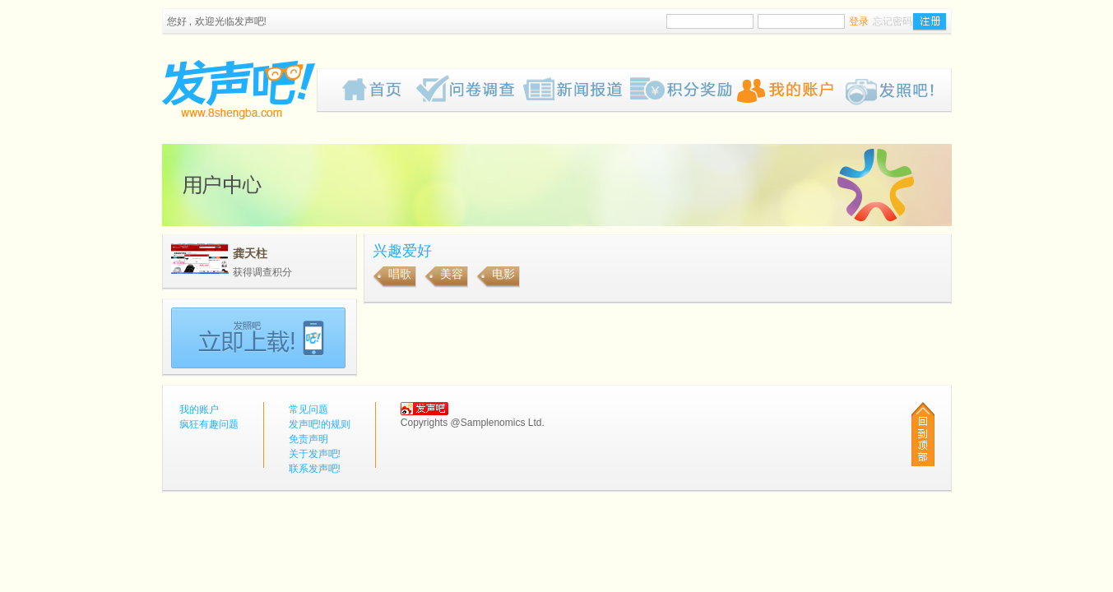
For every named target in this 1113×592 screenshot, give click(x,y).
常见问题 (308, 409)
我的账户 (790, 90)
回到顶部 (922, 434)
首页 (379, 90)
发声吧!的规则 (319, 424)
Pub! (897, 90)
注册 (929, 22)
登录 (859, 21)
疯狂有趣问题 (469, 90)
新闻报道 (576, 90)
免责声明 (308, 439)
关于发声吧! (315, 454)
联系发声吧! (315, 468)
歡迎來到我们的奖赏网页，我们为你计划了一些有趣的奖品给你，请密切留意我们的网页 (683, 90)
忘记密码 (892, 21)
